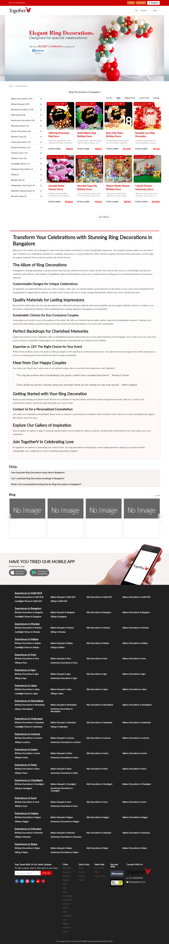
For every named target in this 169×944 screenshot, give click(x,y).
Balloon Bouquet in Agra (60, 674)
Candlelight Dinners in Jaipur (26, 693)
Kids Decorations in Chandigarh (99, 784)
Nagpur (66, 923)
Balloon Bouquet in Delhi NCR (63, 597)
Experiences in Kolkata (26, 639)
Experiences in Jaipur (26, 685)
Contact (82, 880)
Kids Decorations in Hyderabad (99, 722)
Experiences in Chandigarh (29, 780)
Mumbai (66, 876)
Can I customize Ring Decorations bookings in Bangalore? (37, 478)
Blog (155, 10)
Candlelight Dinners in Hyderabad (28, 727)
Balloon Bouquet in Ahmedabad (64, 705)
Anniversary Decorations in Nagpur (65, 821)
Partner (81, 876)
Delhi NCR (67, 868)
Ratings (156, 98)
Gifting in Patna (21, 773)
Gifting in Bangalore (59, 616)
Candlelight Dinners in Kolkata (27, 647)
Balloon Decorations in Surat (134, 802)
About (81, 868)
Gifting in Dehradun (23, 837)
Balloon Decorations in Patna (134, 769)
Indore (65, 908)
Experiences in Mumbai (27, 623)
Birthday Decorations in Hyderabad (29, 722)
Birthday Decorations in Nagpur (28, 817)
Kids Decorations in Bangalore (98, 612)
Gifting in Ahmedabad (23, 709)
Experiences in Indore (26, 749)
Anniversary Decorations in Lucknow (66, 742)
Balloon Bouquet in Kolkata (62, 643)
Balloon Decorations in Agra (133, 674)
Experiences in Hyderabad (28, 718)
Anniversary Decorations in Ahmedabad (62, 710)
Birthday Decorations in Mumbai (28, 628)
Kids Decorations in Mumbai (98, 628)
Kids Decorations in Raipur (97, 848)
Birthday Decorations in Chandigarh (29, 784)
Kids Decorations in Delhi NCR (99, 597)
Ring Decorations (22, 86)
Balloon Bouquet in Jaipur (61, 689)
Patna (65, 912)
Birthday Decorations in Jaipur (27, 689)
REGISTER (141, 3)
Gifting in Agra (20, 678)
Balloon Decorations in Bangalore (136, 612)
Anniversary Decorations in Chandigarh (62, 789)
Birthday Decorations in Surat (27, 802)
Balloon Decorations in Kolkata (135, 643)
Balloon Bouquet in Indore (61, 753)
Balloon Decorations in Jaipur (134, 689)
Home (11, 86)
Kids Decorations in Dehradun (98, 833)
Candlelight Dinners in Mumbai (27, 632)
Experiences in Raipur (26, 844)
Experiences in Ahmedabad (29, 700)
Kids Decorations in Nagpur (97, 817)
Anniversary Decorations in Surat (64, 806)
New (118, 98)
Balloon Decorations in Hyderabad (136, 722)
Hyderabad (67, 900)
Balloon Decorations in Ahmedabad (136, 705)
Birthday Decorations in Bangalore (29, 612)
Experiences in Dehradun (28, 828)
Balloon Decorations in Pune (134, 658)
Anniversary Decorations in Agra (64, 678)
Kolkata (66, 880)
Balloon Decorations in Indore (134, 753)
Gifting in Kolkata (57, 647)
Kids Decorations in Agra (96, 674)
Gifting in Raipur (21, 852)
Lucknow (66, 904)
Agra (64, 888)
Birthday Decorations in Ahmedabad (30, 705)
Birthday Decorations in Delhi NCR (29, 597)
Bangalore (67, 872)
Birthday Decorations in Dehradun (29, 833)
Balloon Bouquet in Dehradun (63, 833)
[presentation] (9, 517)
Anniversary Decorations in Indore (65, 757)
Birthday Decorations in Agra (26, 674)
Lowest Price (144, 98)
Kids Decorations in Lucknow (98, 738)
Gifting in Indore (21, 757)
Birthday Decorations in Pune (27, 658)
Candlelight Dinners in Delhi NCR (28, 601)
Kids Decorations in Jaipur (97, 689)
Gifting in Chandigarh (23, 788)
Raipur (65, 931)
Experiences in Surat (25, 797)
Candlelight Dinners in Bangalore (28, 616)
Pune (65, 884)
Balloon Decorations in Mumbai (135, 628)
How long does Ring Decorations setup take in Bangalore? (38, 472)
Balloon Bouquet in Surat (61, 802)
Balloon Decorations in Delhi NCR (136, 597)
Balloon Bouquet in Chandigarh (63, 784)
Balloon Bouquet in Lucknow (62, 738)
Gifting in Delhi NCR (59, 601)
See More (104, 216)
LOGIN (131, 3)
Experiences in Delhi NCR (28, 593)
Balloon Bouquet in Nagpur (62, 817)
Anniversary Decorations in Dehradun (66, 837)
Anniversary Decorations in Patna (64, 773)
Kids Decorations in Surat (96, 802)
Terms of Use (99, 876)
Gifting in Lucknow (22, 742)
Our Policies (99, 868)
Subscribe (46, 873)
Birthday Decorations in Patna (27, 769)
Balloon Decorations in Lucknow (135, 738)
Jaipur (65, 892)
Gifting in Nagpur (22, 821)
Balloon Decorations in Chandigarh (136, 784)
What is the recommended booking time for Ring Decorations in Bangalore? (46, 484)
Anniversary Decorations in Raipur (65, 852)
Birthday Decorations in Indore (27, 753)
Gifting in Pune (21, 663)
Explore (143, 10)
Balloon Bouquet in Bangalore (63, 612)
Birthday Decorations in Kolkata (28, 643)
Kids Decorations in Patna (97, 769)
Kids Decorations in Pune (96, 658)
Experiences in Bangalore (28, 608)
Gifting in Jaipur (57, 693)
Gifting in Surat (21, 806)
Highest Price (129, 98)
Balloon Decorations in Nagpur (135, 817)
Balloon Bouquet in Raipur (61, 848)
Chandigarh (67, 916)
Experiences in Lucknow (27, 733)
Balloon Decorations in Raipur (134, 848)
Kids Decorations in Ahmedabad (99, 705)
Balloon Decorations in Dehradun (136, 833)
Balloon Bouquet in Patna (61, 769)
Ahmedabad (67, 896)
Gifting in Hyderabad (59, 727)
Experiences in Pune (25, 654)
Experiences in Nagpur (27, 813)
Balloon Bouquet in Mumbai (62, 628)
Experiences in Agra (25, 670)
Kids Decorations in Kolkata (97, 643)
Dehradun (67, 927)
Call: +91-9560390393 (17, 3)
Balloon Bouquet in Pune (61, 658)
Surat (65, 919)
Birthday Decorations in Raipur (27, 848)
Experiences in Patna (26, 764)
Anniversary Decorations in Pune (64, 663)
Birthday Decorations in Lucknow (28, 738)
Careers (82, 872)
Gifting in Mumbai (58, 632)
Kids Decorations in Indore (97, 753)
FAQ (96, 872)
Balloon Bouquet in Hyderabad (63, 722)
